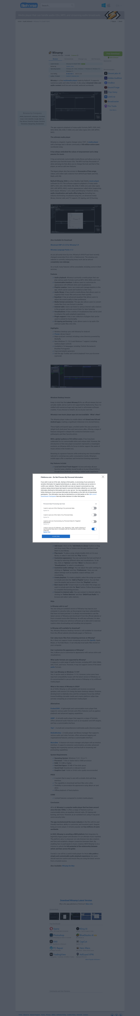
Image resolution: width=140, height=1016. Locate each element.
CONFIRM (56, 536)
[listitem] (70, 504)
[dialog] (70, 508)
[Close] (103, 477)
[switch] (94, 508)
